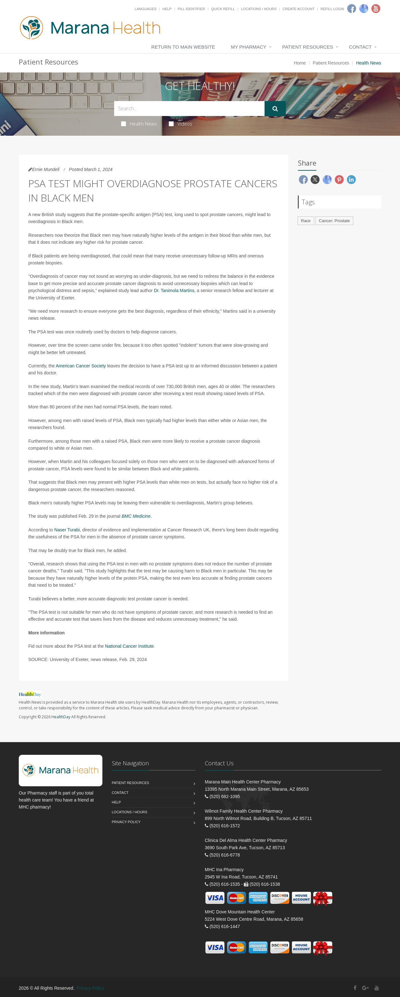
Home (300, 62)
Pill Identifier (191, 9)
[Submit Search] (275, 108)
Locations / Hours (259, 9)
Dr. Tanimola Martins (174, 290)
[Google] (363, 8)
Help (167, 9)
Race (306, 220)
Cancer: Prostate (334, 220)
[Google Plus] (365, 988)
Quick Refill (223, 9)
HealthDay (61, 717)
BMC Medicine (135, 516)
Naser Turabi (67, 529)
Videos (180, 123)
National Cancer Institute (129, 646)
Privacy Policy (126, 822)
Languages (145, 9)
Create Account (299, 9)
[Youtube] (375, 8)
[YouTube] (377, 988)
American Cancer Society (81, 365)
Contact (360, 47)
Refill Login (332, 9)
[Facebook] (351, 8)
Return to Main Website (183, 47)
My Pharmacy (248, 47)
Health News (139, 123)
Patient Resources (307, 47)
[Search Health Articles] (189, 108)
